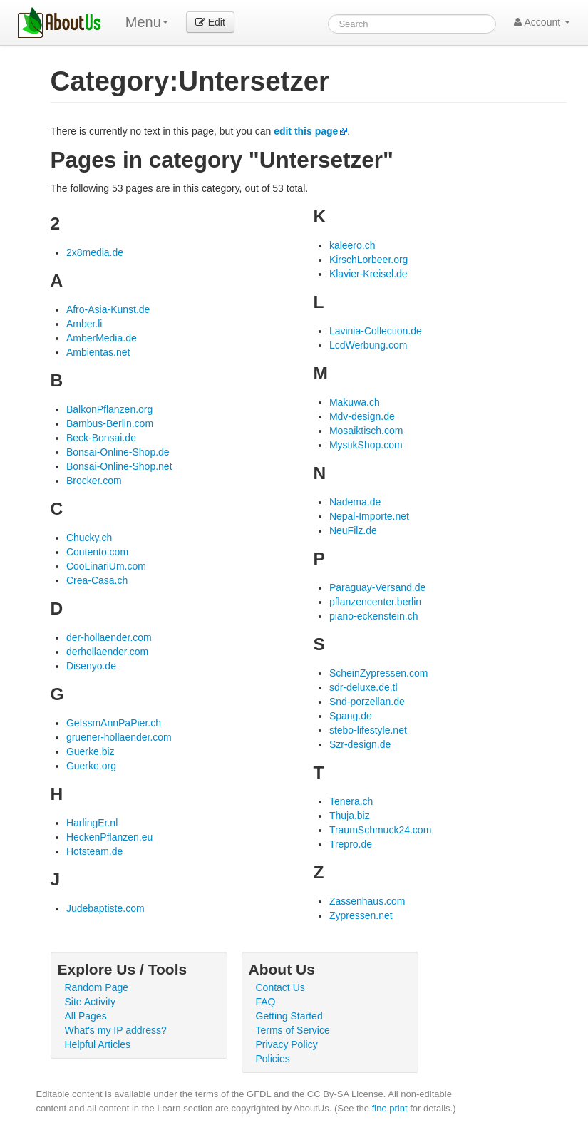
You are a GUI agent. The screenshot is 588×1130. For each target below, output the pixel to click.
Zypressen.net (361, 915)
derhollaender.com (107, 651)
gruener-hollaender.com (119, 737)
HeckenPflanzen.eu (109, 837)
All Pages (86, 1016)
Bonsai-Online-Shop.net (119, 466)
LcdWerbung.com (368, 345)
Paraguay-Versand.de (377, 587)
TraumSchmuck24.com (380, 830)
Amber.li (84, 323)
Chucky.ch (89, 537)
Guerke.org (91, 765)
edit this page (306, 131)
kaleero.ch (352, 245)
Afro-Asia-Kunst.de (108, 309)
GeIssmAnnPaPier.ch (113, 723)
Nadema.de (355, 502)
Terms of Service (293, 1030)
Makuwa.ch (354, 402)
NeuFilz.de (353, 530)
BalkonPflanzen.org (109, 409)
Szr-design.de (360, 744)
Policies (273, 1058)
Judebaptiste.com (105, 908)
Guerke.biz (90, 751)
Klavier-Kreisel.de (368, 273)
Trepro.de (350, 844)
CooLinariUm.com (106, 566)
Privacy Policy (287, 1044)
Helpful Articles (98, 1044)
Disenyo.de (91, 666)
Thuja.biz (349, 815)
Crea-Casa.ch (97, 580)
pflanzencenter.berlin (375, 601)
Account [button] (542, 22)
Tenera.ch (351, 801)
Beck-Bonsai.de (101, 437)
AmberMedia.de (101, 338)
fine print (390, 1108)
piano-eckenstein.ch (373, 616)
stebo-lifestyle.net (368, 730)
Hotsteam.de (94, 851)
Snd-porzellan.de (367, 701)
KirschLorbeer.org (368, 259)
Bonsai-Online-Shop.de (118, 452)
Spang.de (350, 715)
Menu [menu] (146, 22)
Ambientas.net (98, 352)
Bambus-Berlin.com (109, 423)
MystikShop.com (366, 445)
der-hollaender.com (109, 637)
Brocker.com (94, 480)
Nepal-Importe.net (369, 516)
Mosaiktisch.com (366, 430)
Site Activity (90, 1001)
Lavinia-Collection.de (375, 331)
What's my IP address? (116, 1030)
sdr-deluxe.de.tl (363, 687)
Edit (210, 22)
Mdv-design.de (362, 416)
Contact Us (280, 987)
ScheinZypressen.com (378, 673)
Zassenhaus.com (367, 901)
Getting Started (289, 1016)
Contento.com (97, 552)
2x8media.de (94, 252)
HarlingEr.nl (92, 822)
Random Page (97, 987)
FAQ (266, 1001)
